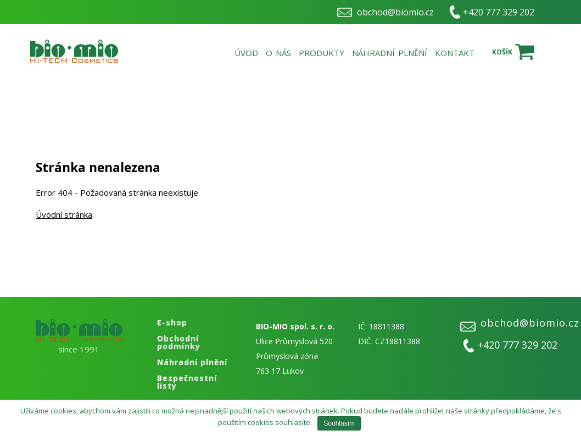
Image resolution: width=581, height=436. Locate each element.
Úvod (246, 52)
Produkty (321, 52)
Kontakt (454, 52)
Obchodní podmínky (178, 342)
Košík (502, 52)
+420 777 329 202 (498, 12)
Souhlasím (339, 423)
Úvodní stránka (64, 214)
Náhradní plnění (389, 52)
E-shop (172, 323)
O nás (278, 52)
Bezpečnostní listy (187, 382)
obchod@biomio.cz (395, 12)
